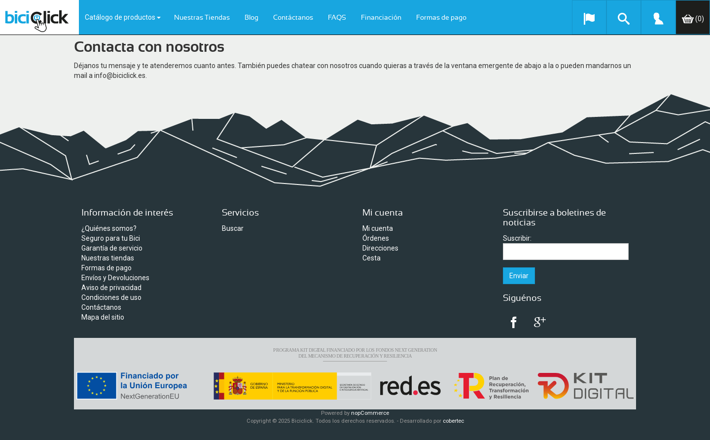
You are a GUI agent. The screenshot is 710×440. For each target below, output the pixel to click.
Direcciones (380, 248)
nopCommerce (370, 413)
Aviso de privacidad (111, 288)
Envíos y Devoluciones (115, 278)
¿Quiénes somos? (109, 228)
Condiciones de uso (111, 297)
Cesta (371, 258)
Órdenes (375, 238)
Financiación (381, 17)
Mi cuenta (377, 228)
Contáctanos (293, 17)
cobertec (453, 421)
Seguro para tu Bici (110, 238)
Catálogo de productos (123, 17)
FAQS (337, 17)
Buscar (233, 228)
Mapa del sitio (102, 317)
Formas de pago (441, 17)
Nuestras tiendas (107, 258)
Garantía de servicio (111, 248)
